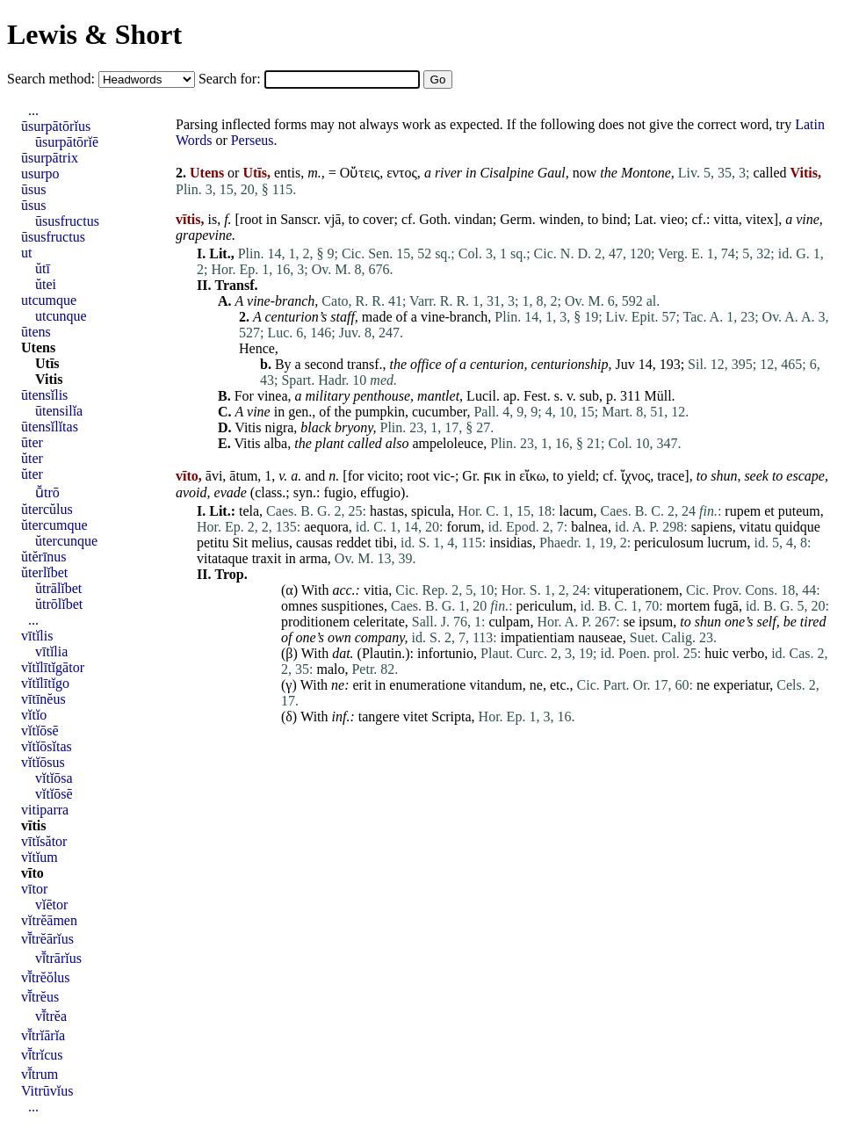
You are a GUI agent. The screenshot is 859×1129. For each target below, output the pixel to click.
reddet (354, 542)
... (33, 110)
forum (463, 526)
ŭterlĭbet (44, 572)
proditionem (315, 621)
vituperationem (636, 590)
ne (337, 684)
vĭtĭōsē (40, 730)
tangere (379, 716)
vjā (333, 219)
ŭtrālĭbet (58, 588)
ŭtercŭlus (47, 509)
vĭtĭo (34, 714)
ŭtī (42, 268)
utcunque (61, 315)
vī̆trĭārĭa (43, 1035)
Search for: (231, 78)
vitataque (223, 558)
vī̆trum (39, 1074)
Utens (38, 347)
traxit (267, 558)
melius (270, 542)
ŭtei (45, 284)
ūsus (33, 189)
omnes (299, 605)
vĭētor (51, 904)
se (629, 621)
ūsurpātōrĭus (55, 126)
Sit (240, 542)
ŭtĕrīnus (44, 556)
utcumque (48, 300)
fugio (338, 492)
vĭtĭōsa (54, 778)
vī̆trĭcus (42, 1054)
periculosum (669, 542)
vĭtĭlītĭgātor (52, 667)
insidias (510, 542)
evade (230, 492)
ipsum (656, 621)
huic (716, 653)
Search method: (52, 78)
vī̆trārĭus (58, 958)
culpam (509, 621)
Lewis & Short (94, 34)
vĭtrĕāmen (49, 920)
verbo (748, 653)
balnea (589, 526)
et (769, 510)
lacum (576, 510)
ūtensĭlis (44, 394)
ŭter (32, 458)
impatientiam (537, 637)
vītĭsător (44, 841)
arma (314, 558)
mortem (689, 605)
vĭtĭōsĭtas (46, 746)
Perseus (252, 140)
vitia (376, 590)
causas (314, 542)
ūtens (36, 331)
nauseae (600, 637)
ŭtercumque (54, 524)
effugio (380, 492)
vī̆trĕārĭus (47, 938)
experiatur (741, 684)
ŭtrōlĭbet (59, 604)
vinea (272, 395)
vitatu (755, 526)
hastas (387, 510)
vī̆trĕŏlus (45, 977)
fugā (725, 605)
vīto (32, 872)
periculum (545, 605)
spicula (431, 510)
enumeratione (427, 684)
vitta (725, 219)
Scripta (451, 716)
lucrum (727, 542)
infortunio (445, 653)
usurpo (40, 173)
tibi (384, 542)
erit (362, 684)
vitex (760, 219)
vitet (415, 716)
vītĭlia (51, 651)
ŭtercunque (66, 540)
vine (807, 219)
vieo (672, 219)
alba (276, 443)
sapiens (712, 526)
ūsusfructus (67, 220)
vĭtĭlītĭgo (45, 683)
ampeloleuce (447, 443)
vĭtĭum (39, 857)
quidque (797, 526)
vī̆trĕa (51, 1016)
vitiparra (45, 809)
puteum (799, 510)
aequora (326, 526)
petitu (212, 542)
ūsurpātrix (49, 157)
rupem (743, 510)
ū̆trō (47, 492)
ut (26, 252)
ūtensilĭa (59, 410)
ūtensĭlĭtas (49, 426)
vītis (33, 825)
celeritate (379, 621)
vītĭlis (37, 635)
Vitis (248, 427)
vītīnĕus (43, 698)
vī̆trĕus (40, 996)
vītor (34, 888)
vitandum (495, 684)
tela (249, 510)
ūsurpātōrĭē (66, 141)
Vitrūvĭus (47, 1090)
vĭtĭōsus (43, 762)
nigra (278, 427)
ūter (32, 442)
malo (330, 669)
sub (589, 395)
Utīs (47, 363)
